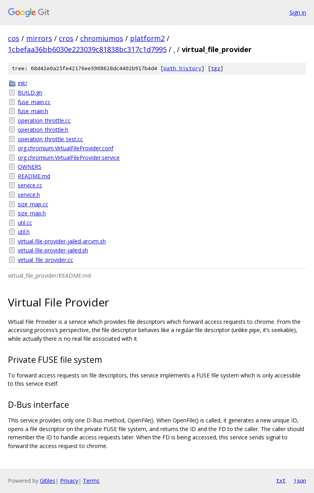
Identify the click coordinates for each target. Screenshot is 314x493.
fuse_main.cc (34, 102)
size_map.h (32, 213)
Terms (91, 480)
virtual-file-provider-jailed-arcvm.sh (62, 241)
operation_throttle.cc (44, 120)
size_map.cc (33, 204)
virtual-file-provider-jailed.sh (53, 250)
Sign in (298, 12)
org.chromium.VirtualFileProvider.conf (65, 148)
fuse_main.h (33, 111)
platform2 (147, 38)
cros (66, 38)
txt (281, 480)
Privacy (69, 480)
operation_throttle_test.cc (50, 139)
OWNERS (29, 166)
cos (13, 38)
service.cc (30, 185)
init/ (22, 83)
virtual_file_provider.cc (45, 259)
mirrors (39, 38)
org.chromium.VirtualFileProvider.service (69, 157)
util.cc (25, 222)
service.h (29, 194)
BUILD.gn (30, 92)
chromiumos (101, 38)
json (299, 480)
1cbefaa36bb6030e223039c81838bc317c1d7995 (87, 49)
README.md (34, 176)
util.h (24, 231)
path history (182, 68)
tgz (215, 68)
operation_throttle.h (43, 129)
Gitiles (47, 480)
